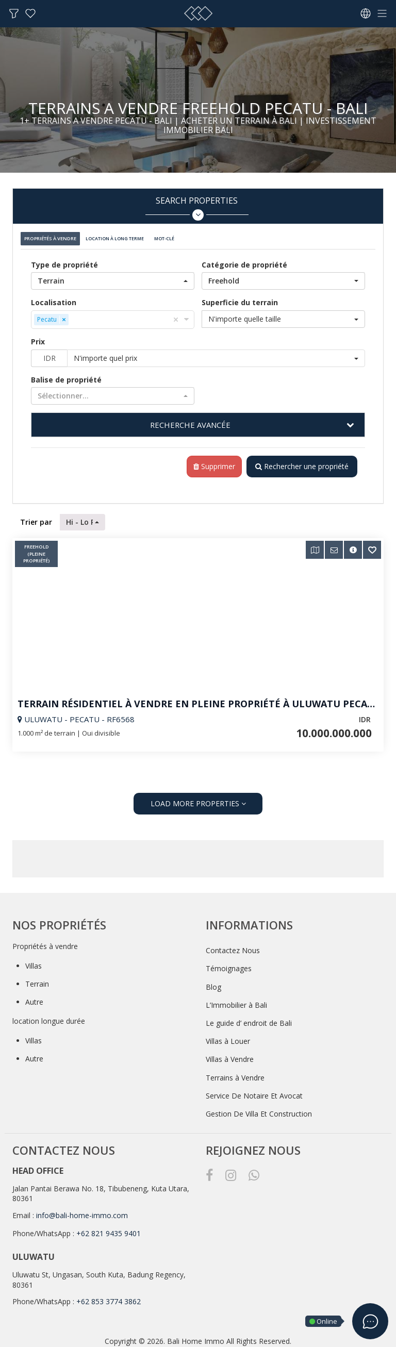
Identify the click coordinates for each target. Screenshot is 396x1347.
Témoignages (229, 964)
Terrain (37, 979)
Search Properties (197, 208)
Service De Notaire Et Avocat (254, 1091)
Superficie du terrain (240, 297)
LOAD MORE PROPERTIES (198, 799)
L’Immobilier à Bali (236, 1000)
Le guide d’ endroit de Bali (249, 1018)
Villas (33, 961)
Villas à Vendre (230, 1055)
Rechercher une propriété (299, 462)
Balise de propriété (66, 374)
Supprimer (210, 462)
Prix (38, 336)
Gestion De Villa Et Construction (259, 1109)
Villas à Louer (228, 1037)
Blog (213, 982)
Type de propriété (64, 259)
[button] (112, 276)
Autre (34, 998)
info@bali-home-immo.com (82, 1211)
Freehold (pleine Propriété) (36, 550)
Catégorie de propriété (244, 259)
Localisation (53, 297)
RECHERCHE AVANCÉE (190, 419)
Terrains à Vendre (235, 1073)
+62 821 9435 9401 (108, 1229)
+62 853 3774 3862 (108, 1297)
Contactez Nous (233, 946)
